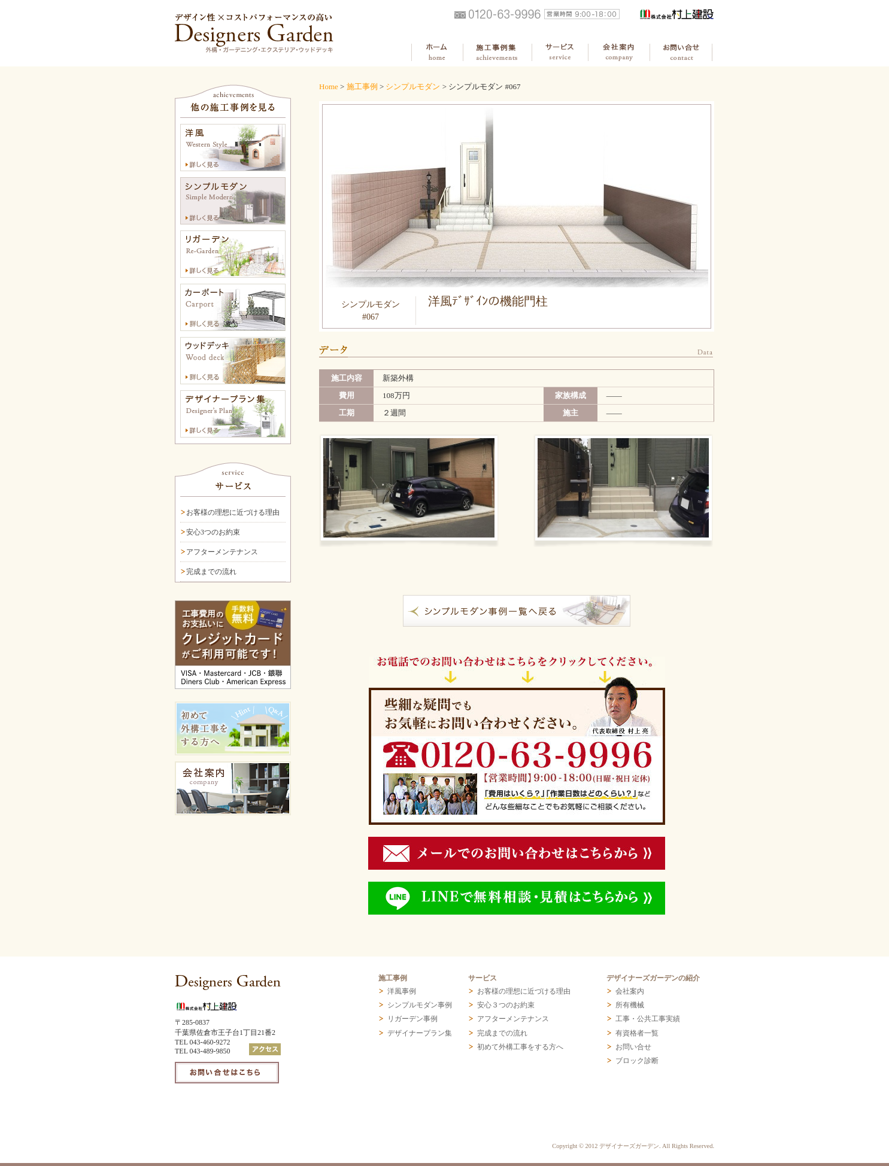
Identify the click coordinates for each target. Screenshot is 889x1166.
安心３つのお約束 (506, 1005)
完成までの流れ (211, 571)
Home (328, 86)
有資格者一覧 (637, 1033)
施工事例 (362, 86)
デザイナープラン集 (419, 1033)
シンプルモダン (413, 86)
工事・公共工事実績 (647, 1019)
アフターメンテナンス (222, 552)
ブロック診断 (637, 1060)
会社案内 (629, 991)
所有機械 (629, 1005)
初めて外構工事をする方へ (520, 1047)
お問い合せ (633, 1047)
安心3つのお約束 (213, 532)
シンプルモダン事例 (419, 1005)
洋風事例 (401, 991)
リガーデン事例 (412, 1019)
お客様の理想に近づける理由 (233, 512)
